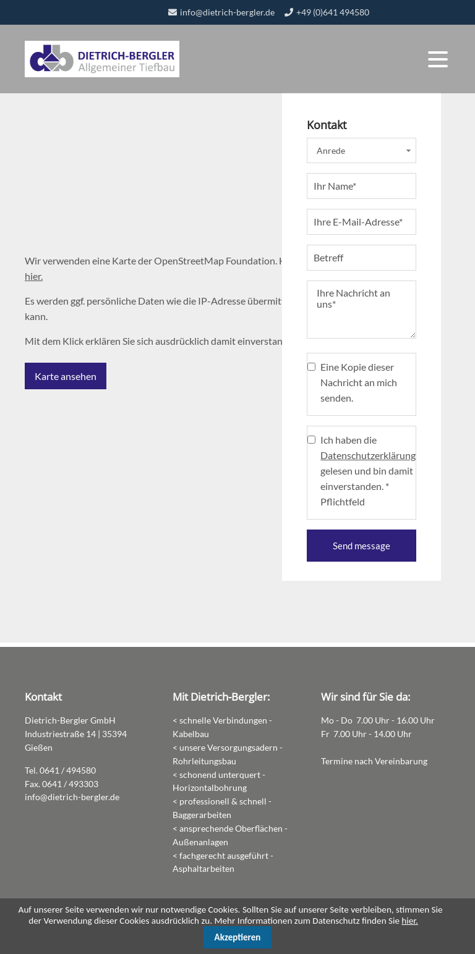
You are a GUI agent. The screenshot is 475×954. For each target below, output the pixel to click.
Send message (361, 549)
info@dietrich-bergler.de (227, 12)
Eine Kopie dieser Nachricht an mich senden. (358, 386)
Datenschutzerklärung (368, 459)
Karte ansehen (65, 378)
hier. (34, 278)
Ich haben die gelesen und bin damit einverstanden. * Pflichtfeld (368, 475)
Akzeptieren (238, 937)
